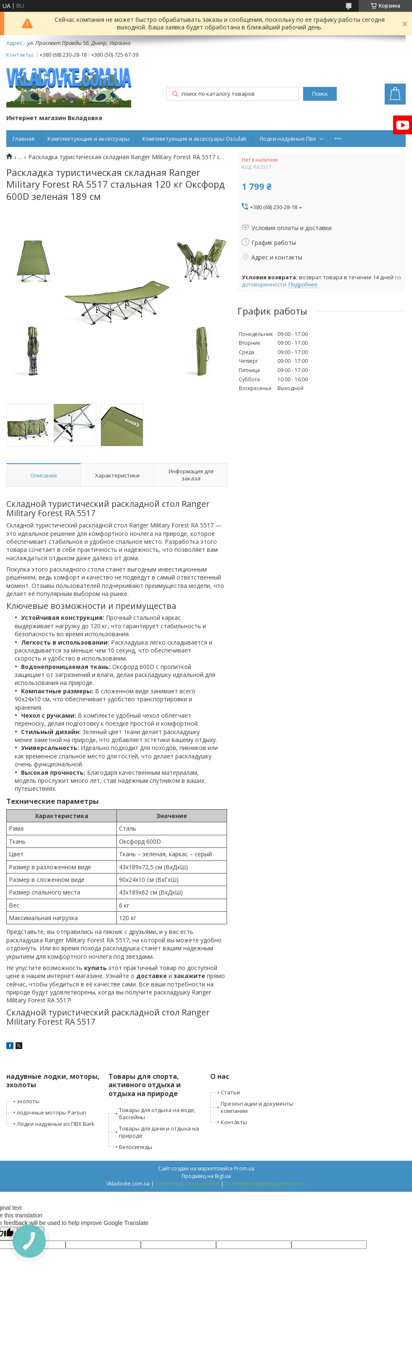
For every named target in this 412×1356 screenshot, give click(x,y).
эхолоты (28, 1101)
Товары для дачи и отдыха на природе (159, 1132)
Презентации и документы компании (257, 1107)
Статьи (230, 1092)
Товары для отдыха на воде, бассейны (157, 1113)
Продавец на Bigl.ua (206, 1176)
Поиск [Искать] (319, 94)
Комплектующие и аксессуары (88, 138)
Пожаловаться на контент (187, 1183)
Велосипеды (135, 1147)
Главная (23, 138)
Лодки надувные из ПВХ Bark (56, 1124)
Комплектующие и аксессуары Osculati (194, 138)
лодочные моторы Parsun (51, 1112)
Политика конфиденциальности (265, 1183)
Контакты (234, 1122)
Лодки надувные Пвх (287, 138)
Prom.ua (244, 1168)
